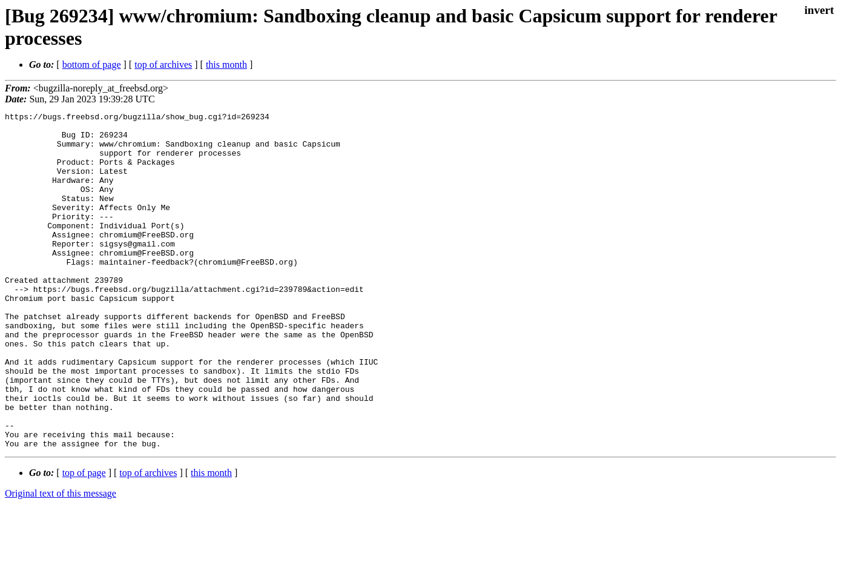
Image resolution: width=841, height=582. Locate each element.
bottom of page (91, 64)
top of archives (163, 64)
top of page (84, 540)
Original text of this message (60, 560)
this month (226, 64)
